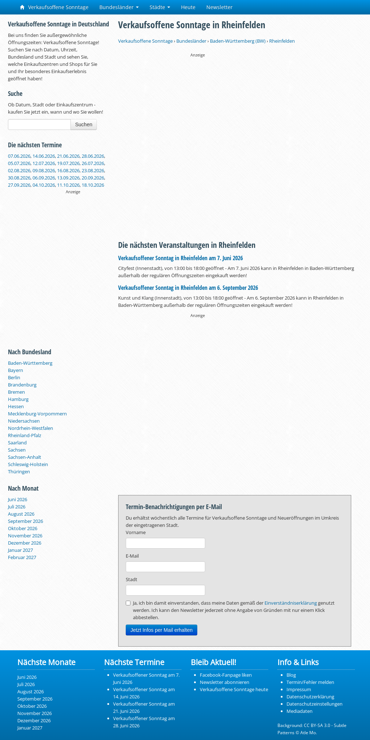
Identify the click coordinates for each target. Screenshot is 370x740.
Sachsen (17, 450)
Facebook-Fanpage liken (226, 675)
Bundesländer (119, 7)
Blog (291, 675)
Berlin (14, 377)
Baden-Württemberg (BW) (238, 41)
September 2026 (25, 521)
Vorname (136, 532)
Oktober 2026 (22, 528)
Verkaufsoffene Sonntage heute (234, 689)
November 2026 (25, 535)
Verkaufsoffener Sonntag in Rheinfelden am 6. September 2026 (188, 288)
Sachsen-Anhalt (24, 457)
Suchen (83, 124)
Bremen (16, 392)
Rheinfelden (282, 41)
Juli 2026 (16, 506)
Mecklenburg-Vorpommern (37, 413)
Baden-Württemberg (30, 363)
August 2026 (21, 514)
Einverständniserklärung (290, 603)
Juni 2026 (17, 499)
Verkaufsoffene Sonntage (54, 7)
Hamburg (18, 399)
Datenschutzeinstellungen (315, 704)
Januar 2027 (20, 550)
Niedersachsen (24, 421)
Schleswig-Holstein (28, 464)
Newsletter (219, 7)
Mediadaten (300, 711)
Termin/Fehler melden (310, 682)
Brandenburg (22, 384)
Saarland (17, 442)
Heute (188, 7)
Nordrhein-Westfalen (30, 428)
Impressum (299, 689)
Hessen (16, 406)
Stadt (131, 579)
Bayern (15, 370)
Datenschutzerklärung (310, 696)
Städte (160, 7)
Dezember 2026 (24, 543)
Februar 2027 (22, 557)
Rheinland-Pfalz (24, 435)
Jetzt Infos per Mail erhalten (161, 630)
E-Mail (132, 556)
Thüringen (19, 471)
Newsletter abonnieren (224, 682)
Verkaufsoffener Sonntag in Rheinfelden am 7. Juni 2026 (180, 258)
